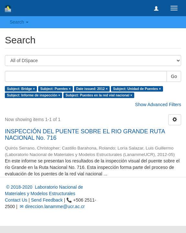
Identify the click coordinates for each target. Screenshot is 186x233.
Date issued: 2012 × (92, 89)
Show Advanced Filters (158, 104)
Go (174, 76)
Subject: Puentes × (55, 89)
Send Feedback (47, 200)
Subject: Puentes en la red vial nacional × (99, 95)
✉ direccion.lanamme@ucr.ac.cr (52, 206)
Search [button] (19, 22)
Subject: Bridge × (21, 89)
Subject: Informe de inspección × (33, 95)
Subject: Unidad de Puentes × (137, 89)
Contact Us (16, 200)
